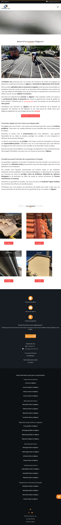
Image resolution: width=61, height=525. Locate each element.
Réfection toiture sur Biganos (30, 409)
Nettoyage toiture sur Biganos (30, 447)
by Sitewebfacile (30, 519)
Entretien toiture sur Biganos (30, 456)
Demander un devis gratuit (30, 116)
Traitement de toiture (30, 465)
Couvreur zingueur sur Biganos (30, 387)
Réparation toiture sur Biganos (30, 413)
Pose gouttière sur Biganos (31, 426)
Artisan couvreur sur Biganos (30, 391)
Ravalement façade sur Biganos (30, 486)
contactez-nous (29, 101)
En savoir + (28, 243)
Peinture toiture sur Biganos (30, 460)
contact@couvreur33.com (54, 1)
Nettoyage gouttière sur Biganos (30, 430)
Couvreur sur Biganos (30, 383)
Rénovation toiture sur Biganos (30, 404)
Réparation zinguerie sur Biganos (30, 439)
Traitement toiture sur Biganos (30, 477)
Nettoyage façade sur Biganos (30, 490)
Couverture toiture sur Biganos (30, 417)
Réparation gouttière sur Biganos (30, 434)
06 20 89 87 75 (6, 1)
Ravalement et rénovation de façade (30, 483)
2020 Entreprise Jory (30, 516)
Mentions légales (30, 521)
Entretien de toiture (30, 444)
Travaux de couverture (31, 379)
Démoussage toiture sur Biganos (30, 452)
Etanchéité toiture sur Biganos (30, 473)
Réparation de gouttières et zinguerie (30, 422)
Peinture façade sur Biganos (30, 499)
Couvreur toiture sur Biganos (30, 396)
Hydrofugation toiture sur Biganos (30, 469)
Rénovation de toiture (30, 401)
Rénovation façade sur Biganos (30, 494)
